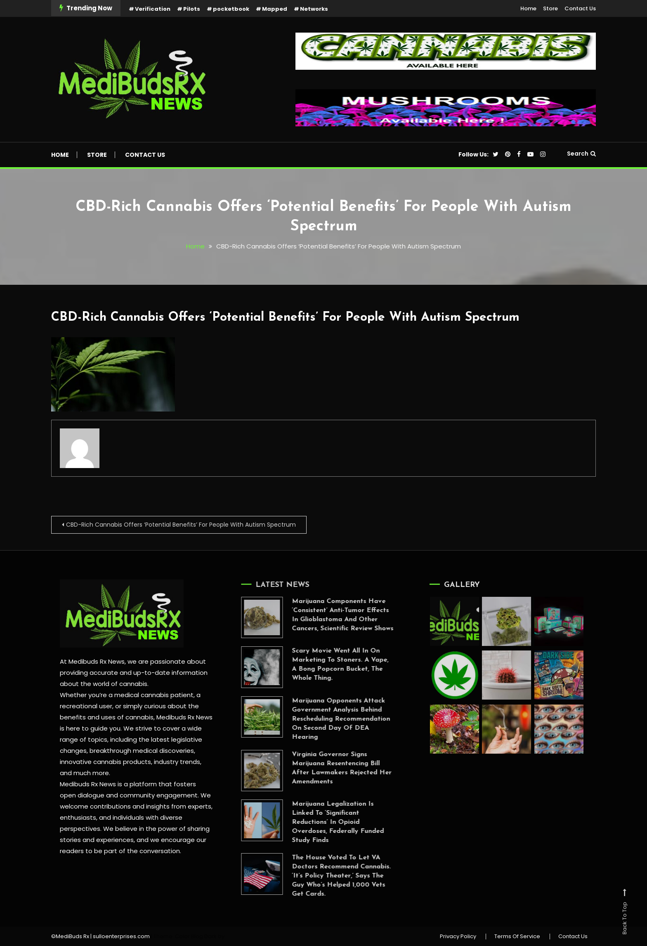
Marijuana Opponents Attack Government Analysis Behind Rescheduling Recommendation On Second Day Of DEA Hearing (328, 719)
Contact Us (580, 8)
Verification (152, 9)
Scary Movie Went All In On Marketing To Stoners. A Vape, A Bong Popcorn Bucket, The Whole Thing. (327, 664)
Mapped (274, 9)
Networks (314, 9)
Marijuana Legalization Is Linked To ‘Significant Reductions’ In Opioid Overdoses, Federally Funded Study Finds (325, 822)
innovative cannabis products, (105, 761)
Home (528, 8)
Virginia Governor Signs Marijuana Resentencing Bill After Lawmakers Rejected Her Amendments (329, 768)
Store (550, 8)
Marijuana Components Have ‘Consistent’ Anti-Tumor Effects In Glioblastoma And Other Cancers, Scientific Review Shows (330, 615)
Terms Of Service (517, 936)
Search (581, 153)
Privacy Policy (458, 936)
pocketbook (231, 9)
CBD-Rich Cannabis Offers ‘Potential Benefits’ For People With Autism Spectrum (285, 317)
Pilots (191, 9)
